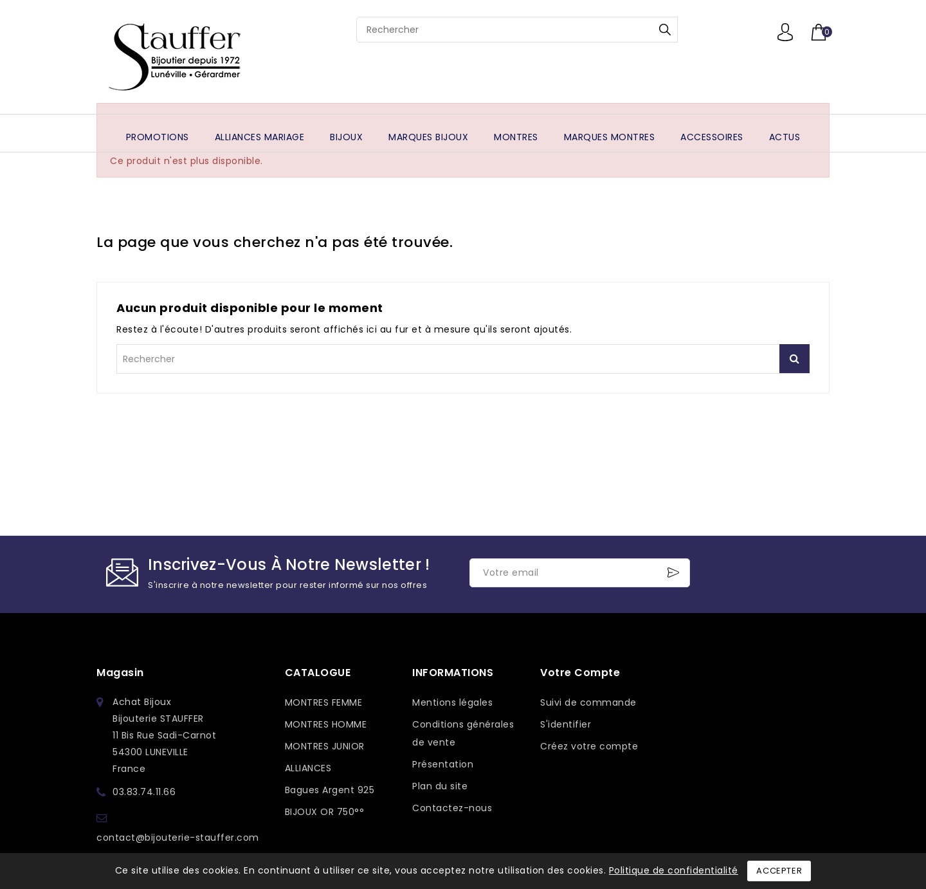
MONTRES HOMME (326, 724)
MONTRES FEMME (324, 702)
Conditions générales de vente (463, 733)
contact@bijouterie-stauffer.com (177, 837)
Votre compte (580, 672)
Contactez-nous (452, 808)
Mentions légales (452, 702)
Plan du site (440, 786)
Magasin (120, 672)
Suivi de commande (588, 702)
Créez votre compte (589, 746)
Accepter (779, 871)
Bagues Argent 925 (330, 790)
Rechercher (665, 29)
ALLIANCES (308, 768)
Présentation (442, 764)
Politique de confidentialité (673, 870)
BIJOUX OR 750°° (325, 811)
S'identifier (565, 724)
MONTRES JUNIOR (325, 746)
